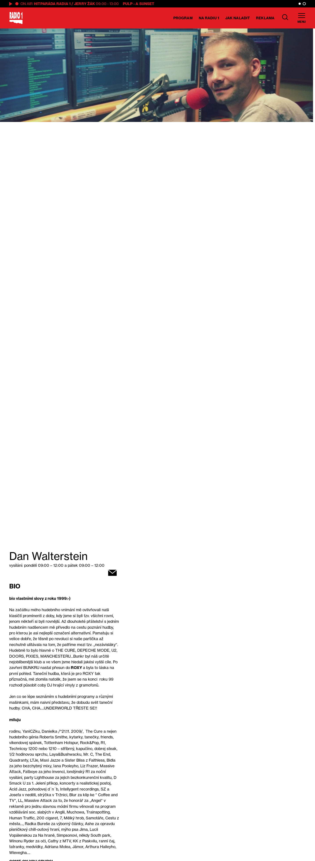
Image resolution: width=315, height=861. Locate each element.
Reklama (265, 18)
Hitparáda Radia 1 (52, 4)
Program (183, 18)
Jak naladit (237, 18)
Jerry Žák (84, 4)
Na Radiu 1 (209, 18)
